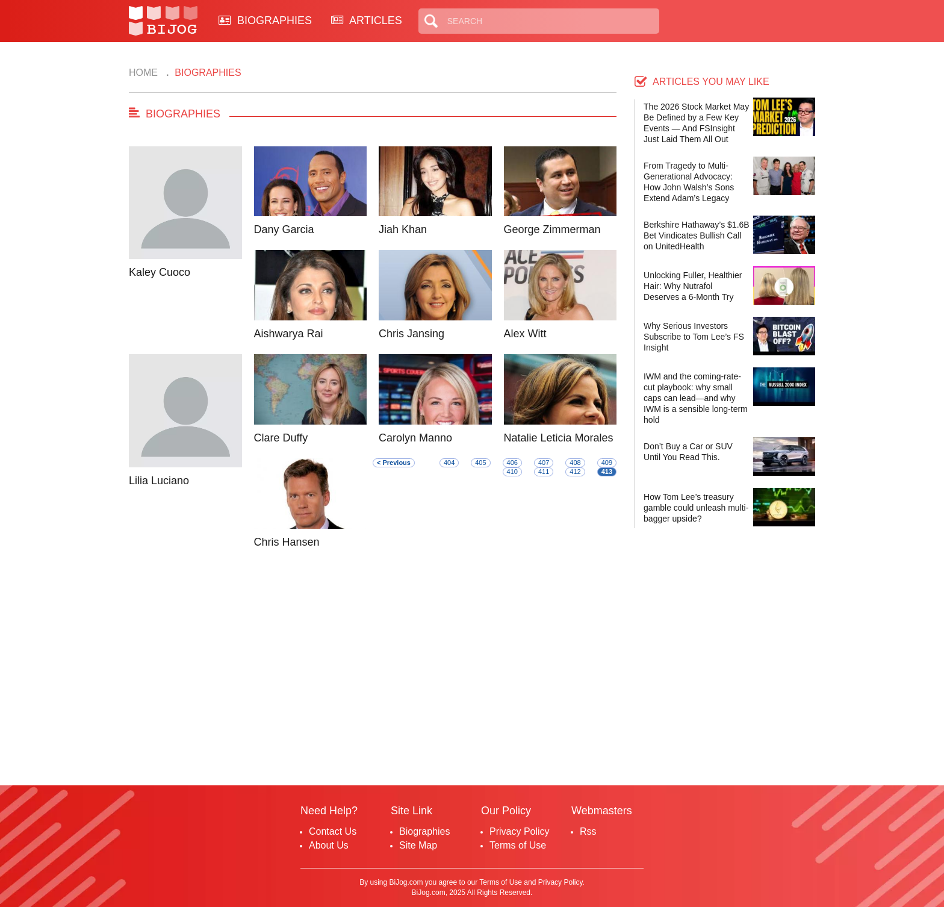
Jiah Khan (403, 229)
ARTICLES (366, 20)
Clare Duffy (281, 438)
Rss (588, 831)
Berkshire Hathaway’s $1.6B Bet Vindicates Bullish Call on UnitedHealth (697, 235)
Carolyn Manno (415, 438)
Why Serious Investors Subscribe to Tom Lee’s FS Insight (694, 336)
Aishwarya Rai (288, 334)
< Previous (394, 462)
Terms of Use (517, 845)
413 (606, 471)
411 (543, 471)
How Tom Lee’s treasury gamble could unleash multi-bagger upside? (696, 507)
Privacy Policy (519, 831)
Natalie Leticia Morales (558, 438)
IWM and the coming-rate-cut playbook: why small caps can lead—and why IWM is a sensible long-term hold (696, 398)
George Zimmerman (552, 229)
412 (575, 471)
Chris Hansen (287, 542)
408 (575, 462)
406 (512, 462)
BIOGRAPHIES (265, 20)
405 (480, 462)
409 (606, 462)
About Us (329, 845)
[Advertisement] (372, 671)
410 (512, 471)
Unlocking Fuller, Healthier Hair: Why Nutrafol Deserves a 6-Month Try (693, 286)
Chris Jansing (411, 334)
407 (543, 462)
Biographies (424, 831)
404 (449, 462)
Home (143, 72)
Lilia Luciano (159, 481)
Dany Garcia (284, 229)
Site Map (418, 845)
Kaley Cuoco (159, 272)
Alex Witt (525, 334)
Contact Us (332, 831)
